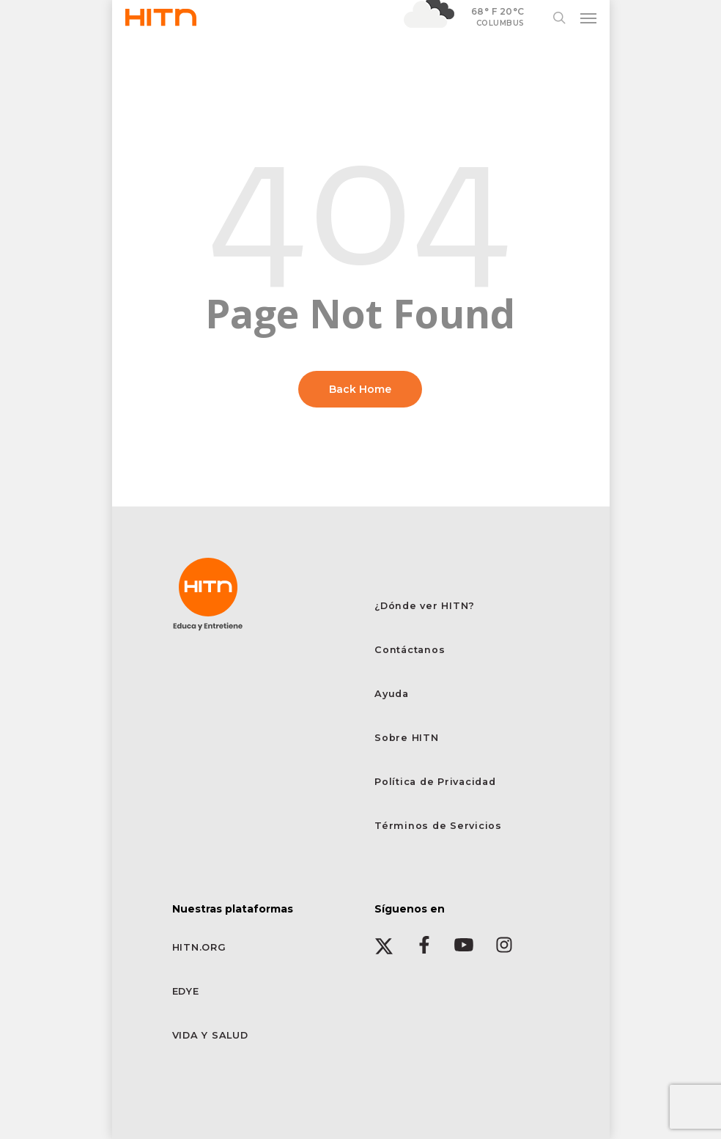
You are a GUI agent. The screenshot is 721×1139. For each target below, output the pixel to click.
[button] (588, 17)
